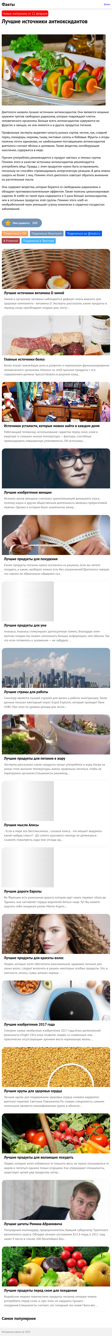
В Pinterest (10, 241)
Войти (107, 4)
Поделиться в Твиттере (38, 241)
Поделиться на (83, 233)
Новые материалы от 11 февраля (25, 13)
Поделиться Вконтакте (47, 233)
